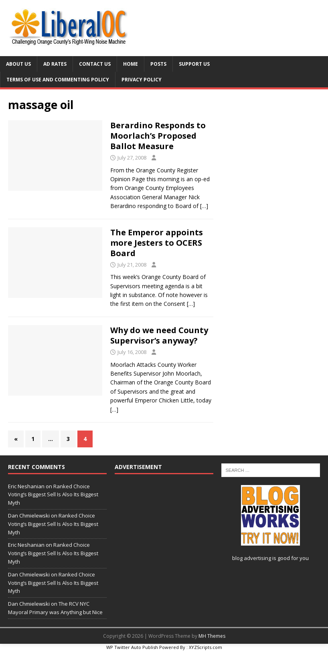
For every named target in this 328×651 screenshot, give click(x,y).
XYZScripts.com (205, 647)
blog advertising (251, 558)
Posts (158, 64)
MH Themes (211, 636)
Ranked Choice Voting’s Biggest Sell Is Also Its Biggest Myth (53, 495)
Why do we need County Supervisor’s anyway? (159, 335)
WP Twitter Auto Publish (132, 647)
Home (130, 64)
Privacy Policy (141, 79)
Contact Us (95, 64)
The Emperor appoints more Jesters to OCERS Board (156, 243)
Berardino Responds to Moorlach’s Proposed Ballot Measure (158, 136)
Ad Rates (55, 64)
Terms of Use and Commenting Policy (57, 79)
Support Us (194, 64)
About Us (18, 64)
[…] (204, 206)
